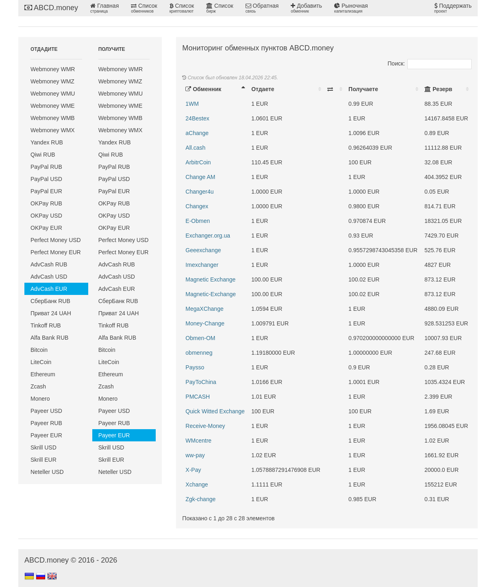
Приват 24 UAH (50, 313)
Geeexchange (203, 250)
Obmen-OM (200, 338)
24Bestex (197, 118)
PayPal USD (46, 179)
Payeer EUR (46, 435)
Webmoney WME (52, 106)
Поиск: (429, 63)
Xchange (196, 484)
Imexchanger (201, 265)
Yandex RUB (46, 142)
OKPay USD (46, 215)
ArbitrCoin (198, 162)
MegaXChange (204, 309)
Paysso (194, 367)
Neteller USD (47, 472)
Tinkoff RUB (45, 325)
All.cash (195, 147)
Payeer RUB (46, 423)
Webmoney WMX (52, 130)
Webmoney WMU (52, 93)
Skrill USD (43, 447)
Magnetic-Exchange (210, 294)
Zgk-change (200, 499)
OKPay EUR (46, 228)
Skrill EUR (43, 459)
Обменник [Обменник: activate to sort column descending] (203, 89)
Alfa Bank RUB (49, 337)
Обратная (262, 8)
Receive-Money (205, 426)
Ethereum (42, 374)
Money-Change (204, 323)
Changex (196, 206)
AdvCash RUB (48, 264)
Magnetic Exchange (210, 279)
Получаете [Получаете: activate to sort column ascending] (363, 89)
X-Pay (193, 470)
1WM (192, 103)
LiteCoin (40, 362)
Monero (40, 398)
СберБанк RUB (50, 301)
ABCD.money (51, 8)
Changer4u (199, 191)
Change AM (200, 177)
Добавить (306, 8)
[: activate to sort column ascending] (334, 89)
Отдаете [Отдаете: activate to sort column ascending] (262, 89)
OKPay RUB (46, 203)
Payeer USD (46, 411)
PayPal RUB (46, 167)
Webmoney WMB (52, 118)
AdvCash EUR (48, 289)
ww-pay (194, 455)
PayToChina (200, 382)
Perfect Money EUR (55, 252)
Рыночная (351, 8)
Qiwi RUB (42, 154)
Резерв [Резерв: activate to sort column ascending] (438, 89)
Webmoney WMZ (52, 81)
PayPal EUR (46, 191)
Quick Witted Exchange (215, 411)
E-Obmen (197, 221)
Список (144, 8)
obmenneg (198, 352)
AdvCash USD (48, 276)
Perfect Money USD (55, 240)
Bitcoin (39, 350)
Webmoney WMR (52, 69)
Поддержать (453, 8)
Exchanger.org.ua (207, 235)
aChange (197, 133)
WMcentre (198, 440)
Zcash (38, 386)
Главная (104, 8)
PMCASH (197, 396)
